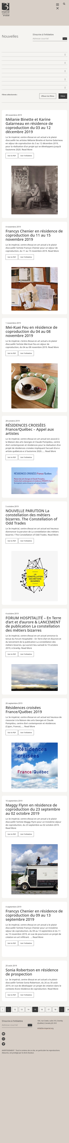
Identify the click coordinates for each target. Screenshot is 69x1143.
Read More (27, 149)
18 (55, 1009)
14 (28, 1009)
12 (15, 1009)
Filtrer (63, 96)
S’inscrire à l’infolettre (43, 34)
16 (42, 1009)
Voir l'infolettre (26, 156)
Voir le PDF (12, 156)
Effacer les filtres (47, 96)
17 (49, 1009)
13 (22, 1009)
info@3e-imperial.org (45, 1028)
